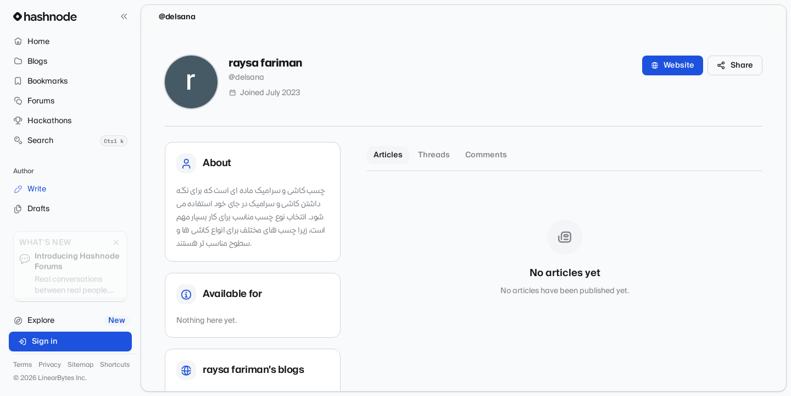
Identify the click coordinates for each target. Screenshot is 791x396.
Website (672, 65)
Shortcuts (115, 365)
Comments (486, 155)
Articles (388, 155)
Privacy (49, 365)
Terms (22, 365)
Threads (434, 155)
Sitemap (80, 365)
